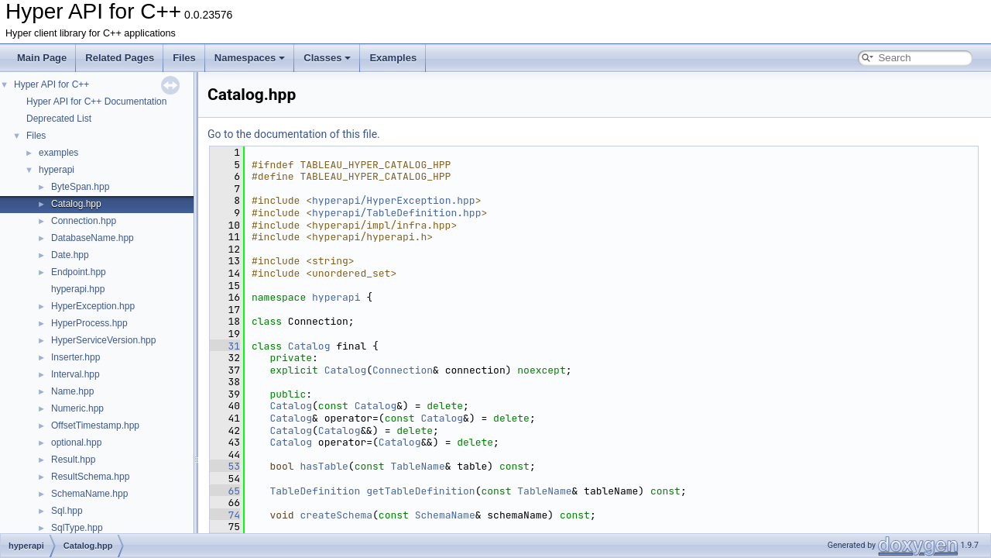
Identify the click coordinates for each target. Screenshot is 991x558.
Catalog (309, 346)
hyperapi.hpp (78, 289)
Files (184, 58)
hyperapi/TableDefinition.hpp (396, 212)
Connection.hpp (83, 220)
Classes (327, 58)
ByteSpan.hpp (80, 186)
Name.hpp (72, 391)
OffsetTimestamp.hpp (95, 425)
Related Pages (119, 58)
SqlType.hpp (77, 527)
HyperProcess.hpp (89, 323)
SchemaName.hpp (89, 493)
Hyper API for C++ (51, 84)
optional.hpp (76, 442)
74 (225, 515)
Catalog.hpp (76, 203)
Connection (402, 370)
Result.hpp (73, 459)
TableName (417, 466)
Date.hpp (70, 255)
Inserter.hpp (75, 357)
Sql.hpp (67, 510)
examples (58, 152)
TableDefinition (314, 491)
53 (225, 466)
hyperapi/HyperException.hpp (393, 200)
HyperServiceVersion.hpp (103, 340)
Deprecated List (58, 118)
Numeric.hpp (77, 408)
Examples (393, 58)
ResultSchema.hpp (90, 476)
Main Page (42, 58)
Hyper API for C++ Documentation (96, 101)
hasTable (324, 466)
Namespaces (250, 58)
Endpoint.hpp (78, 272)
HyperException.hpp (93, 306)
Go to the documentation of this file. (293, 134)
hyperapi (56, 169)
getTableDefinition (420, 491)
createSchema (336, 515)
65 (225, 491)
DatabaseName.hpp (92, 237)
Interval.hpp (75, 374)
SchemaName (445, 515)
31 (225, 346)
